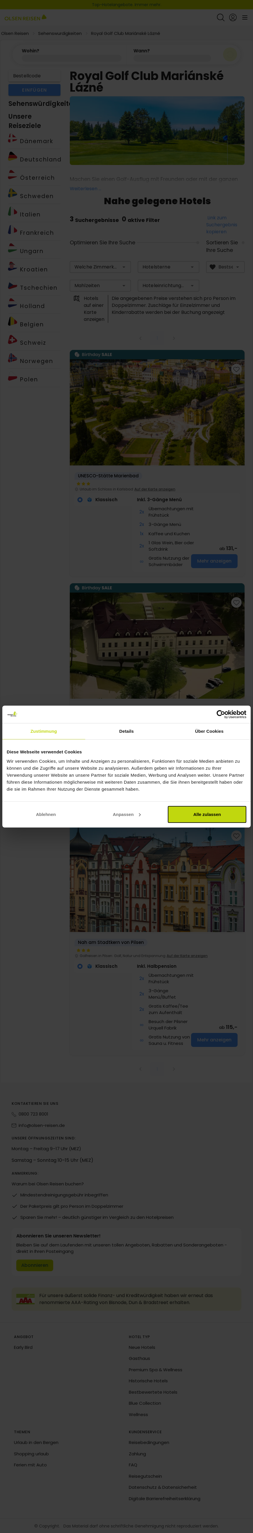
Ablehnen (46, 814)
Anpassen (127, 814)
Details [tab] (126, 731)
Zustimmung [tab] (44, 731)
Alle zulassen (207, 814)
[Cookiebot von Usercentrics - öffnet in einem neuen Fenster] (220, 714)
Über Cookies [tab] (209, 731)
